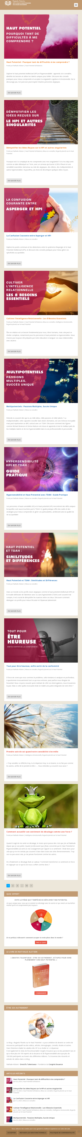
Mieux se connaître (49, 151)
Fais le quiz (41, 942)
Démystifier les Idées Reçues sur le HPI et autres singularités (36, 147)
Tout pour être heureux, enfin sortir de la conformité (32, 666)
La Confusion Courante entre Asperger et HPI (28, 235)
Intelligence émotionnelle (64, 322)
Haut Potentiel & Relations (33, 66)
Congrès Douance (56, 1064)
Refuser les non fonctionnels (33, 1133)
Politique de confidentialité (62, 1133)
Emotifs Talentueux (28, 1064)
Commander (41, 993)
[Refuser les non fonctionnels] (79, 1131)
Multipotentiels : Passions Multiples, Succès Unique (31, 406)
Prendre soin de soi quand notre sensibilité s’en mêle (32, 751)
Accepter (11, 1133)
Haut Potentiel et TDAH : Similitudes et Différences (31, 580)
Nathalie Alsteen (18, 66)
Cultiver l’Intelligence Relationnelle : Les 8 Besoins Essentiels (36, 318)
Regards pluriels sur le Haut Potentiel (18, 324)
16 (27, 886)
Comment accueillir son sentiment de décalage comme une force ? (39, 831)
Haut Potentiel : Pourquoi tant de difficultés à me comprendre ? (38, 62)
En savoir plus (14, 93)
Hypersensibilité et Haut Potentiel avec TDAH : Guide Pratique (37, 495)
